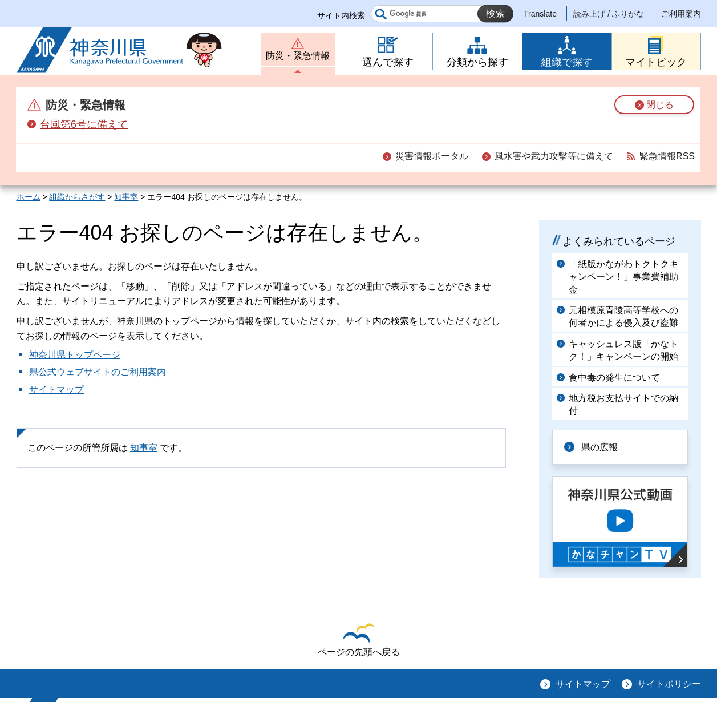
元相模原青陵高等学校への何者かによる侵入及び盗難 (623, 316)
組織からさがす (77, 196)
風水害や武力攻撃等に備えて (554, 156)
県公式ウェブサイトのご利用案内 (97, 372)
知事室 (126, 196)
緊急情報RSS (667, 156)
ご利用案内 (681, 13)
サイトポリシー (669, 684)
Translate (540, 13)
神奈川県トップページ (74, 355)
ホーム (28, 196)
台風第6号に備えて (84, 124)
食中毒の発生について (614, 377)
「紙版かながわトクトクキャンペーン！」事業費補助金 (623, 276)
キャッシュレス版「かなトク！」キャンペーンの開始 (623, 350)
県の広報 (599, 447)
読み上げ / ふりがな (608, 13)
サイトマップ (56, 389)
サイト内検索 (341, 15)
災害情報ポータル (431, 156)
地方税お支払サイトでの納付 (623, 404)
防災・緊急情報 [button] (298, 55)
